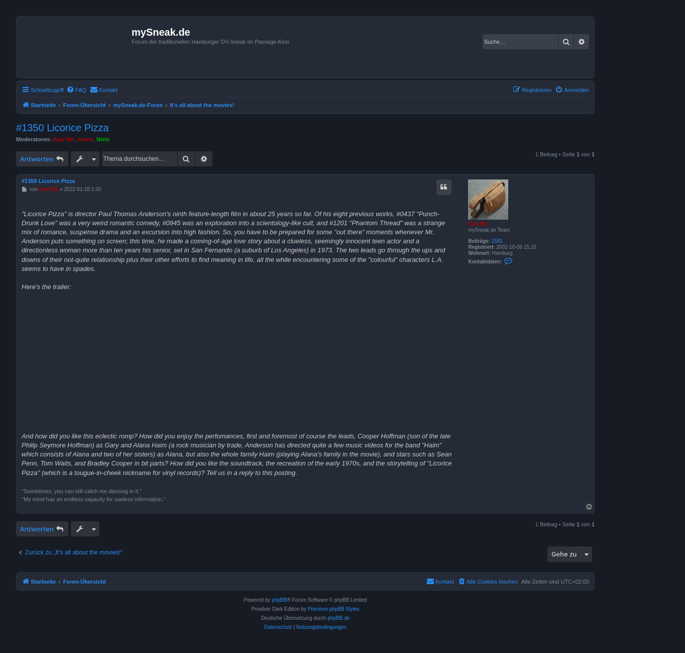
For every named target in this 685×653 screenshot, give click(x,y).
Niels (102, 139)
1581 (497, 241)
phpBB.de (338, 618)
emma (85, 139)
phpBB (279, 600)
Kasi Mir (63, 139)
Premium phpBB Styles (334, 609)
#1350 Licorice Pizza (62, 127)
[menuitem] (76, 90)
